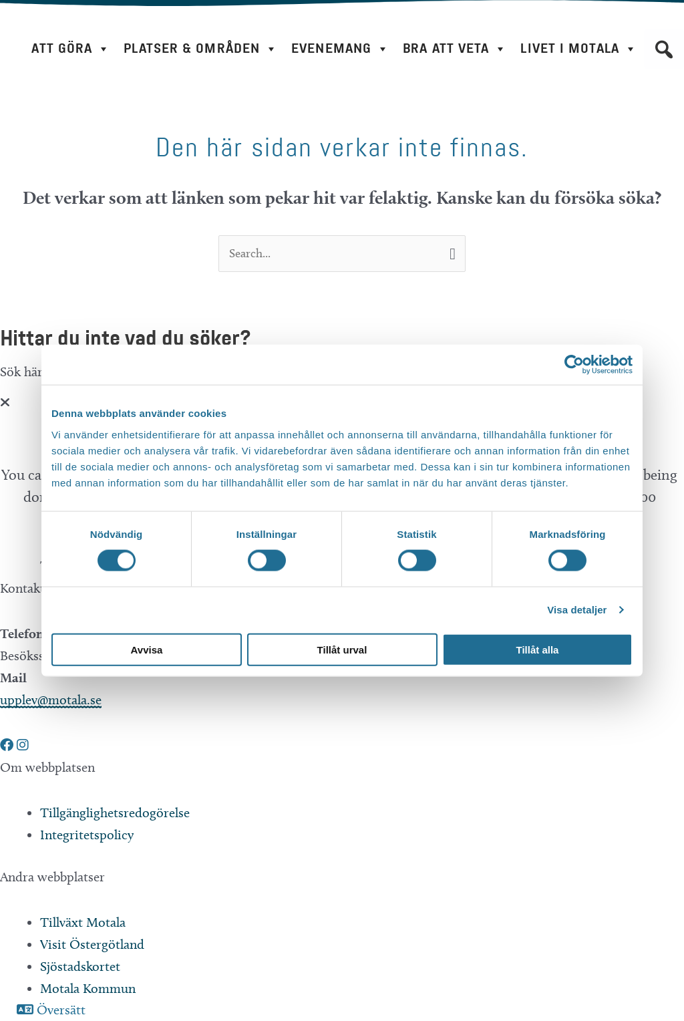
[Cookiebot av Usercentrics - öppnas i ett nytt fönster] (574, 365)
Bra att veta (455, 49)
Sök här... (28, 372)
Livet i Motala (578, 49)
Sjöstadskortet (80, 968)
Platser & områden (201, 49)
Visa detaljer (577, 609)
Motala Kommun (88, 990)
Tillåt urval (342, 649)
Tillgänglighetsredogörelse (115, 814)
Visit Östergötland (92, 945)
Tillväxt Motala (83, 923)
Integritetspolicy (87, 836)
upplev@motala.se (51, 701)
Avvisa (147, 649)
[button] (664, 49)
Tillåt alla (537, 649)
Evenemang (340, 49)
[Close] (5, 404)
